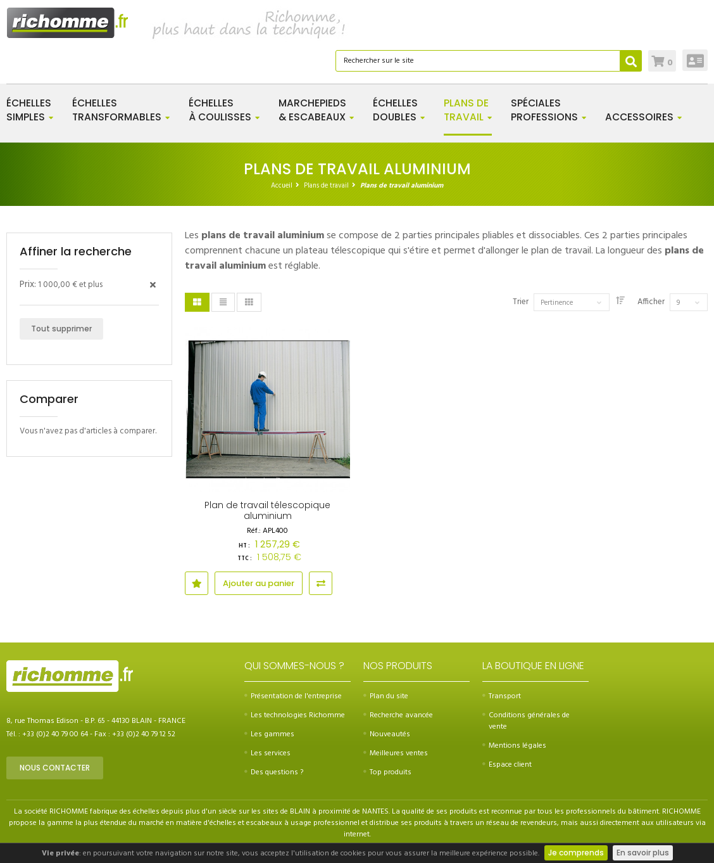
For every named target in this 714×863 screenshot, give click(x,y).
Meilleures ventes (395, 753)
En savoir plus (643, 852)
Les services (267, 753)
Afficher (651, 302)
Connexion (695, 60)
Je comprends (576, 852)
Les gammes (269, 734)
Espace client (507, 764)
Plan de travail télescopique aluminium (267, 510)
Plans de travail (326, 185)
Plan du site (385, 696)
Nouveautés (386, 734)
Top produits (387, 772)
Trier (521, 302)
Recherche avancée (398, 715)
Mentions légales (514, 745)
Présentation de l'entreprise (293, 696)
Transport (501, 696)
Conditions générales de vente (526, 721)
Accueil (281, 185)
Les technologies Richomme (294, 715)
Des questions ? (273, 772)
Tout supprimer (61, 328)
